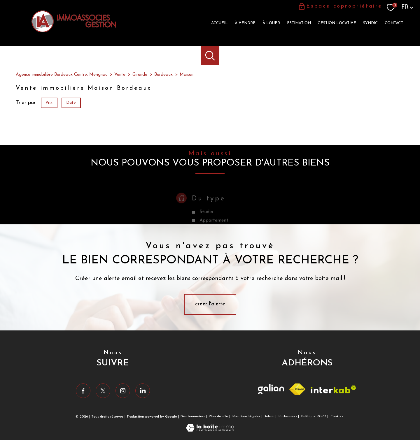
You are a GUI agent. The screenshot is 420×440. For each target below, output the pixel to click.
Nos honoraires (193, 416)
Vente (119, 75)
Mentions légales (246, 416)
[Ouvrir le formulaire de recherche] (210, 55)
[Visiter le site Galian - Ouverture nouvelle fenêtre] (271, 389)
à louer (271, 23)
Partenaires (288, 416)
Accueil (219, 23)
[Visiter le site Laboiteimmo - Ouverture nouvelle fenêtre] (210, 430)
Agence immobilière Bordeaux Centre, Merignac (61, 75)
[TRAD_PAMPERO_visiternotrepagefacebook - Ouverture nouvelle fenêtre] (83, 390)
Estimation (299, 23)
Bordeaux (163, 75)
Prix (49, 103)
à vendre (245, 23)
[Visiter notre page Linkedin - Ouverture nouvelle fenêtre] (142, 390)
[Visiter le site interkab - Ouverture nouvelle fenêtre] (333, 389)
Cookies (336, 416)
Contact (394, 23)
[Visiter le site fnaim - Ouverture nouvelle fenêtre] (297, 389)
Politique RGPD (313, 416)
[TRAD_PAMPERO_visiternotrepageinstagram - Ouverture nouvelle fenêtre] (123, 390)
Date (71, 103)
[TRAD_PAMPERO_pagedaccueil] (74, 31)
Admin (269, 416)
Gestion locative (337, 23)
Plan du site (218, 416)
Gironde (139, 75)
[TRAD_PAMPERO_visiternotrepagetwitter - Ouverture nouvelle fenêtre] (103, 390)
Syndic (370, 23)
